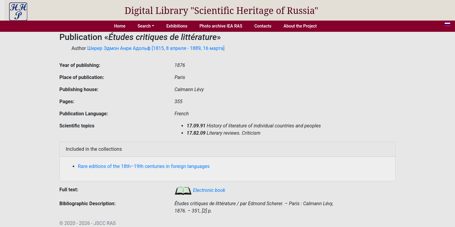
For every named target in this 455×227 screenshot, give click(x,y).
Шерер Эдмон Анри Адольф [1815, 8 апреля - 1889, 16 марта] (156, 48)
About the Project (300, 26)
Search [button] (144, 26)
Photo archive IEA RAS (220, 26)
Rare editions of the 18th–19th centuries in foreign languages (144, 166)
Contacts (262, 26)
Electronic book (199, 190)
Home (119, 26)
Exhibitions (176, 26)
